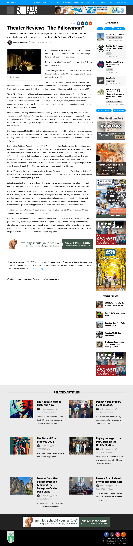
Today (100, 29)
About (95, 2)
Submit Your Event (103, 110)
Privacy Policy (121, 543)
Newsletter (121, 2)
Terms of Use (111, 543)
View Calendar (119, 110)
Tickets (57, 2)
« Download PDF (104, 214)
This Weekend (119, 29)
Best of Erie (47, 2)
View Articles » (118, 215)
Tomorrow (108, 29)
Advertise (67, 2)
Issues (87, 2)
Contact (103, 2)
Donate (37, 2)
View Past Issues (103, 174)
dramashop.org (37, 269)
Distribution (78, 2)
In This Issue (121, 174)
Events (111, 2)
